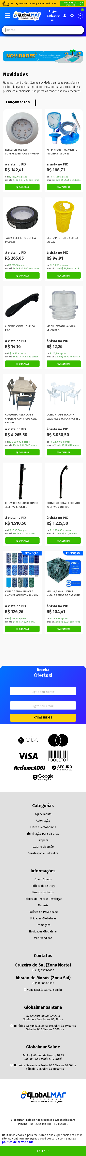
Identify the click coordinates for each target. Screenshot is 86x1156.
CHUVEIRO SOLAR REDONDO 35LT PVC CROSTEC (21, 504)
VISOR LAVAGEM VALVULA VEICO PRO (61, 328)
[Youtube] (43, 1111)
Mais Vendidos (43, 938)
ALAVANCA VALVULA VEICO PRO (20, 328)
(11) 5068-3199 (43, 983)
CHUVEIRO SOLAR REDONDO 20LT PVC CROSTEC (63, 504)
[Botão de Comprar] (22, 187)
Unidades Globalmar (43, 918)
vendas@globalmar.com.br (43, 990)
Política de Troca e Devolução (43, 899)
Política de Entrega (43, 886)
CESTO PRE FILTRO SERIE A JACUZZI (62, 239)
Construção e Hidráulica (43, 853)
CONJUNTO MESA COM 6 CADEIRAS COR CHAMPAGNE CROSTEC (21, 418)
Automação (43, 820)
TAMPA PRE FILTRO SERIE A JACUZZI (20, 239)
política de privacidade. (18, 1142)
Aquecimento (43, 814)
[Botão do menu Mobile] (7, 16)
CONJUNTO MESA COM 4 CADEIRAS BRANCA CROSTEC (63, 416)
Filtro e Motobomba (43, 827)
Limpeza (43, 840)
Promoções (43, 925)
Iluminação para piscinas (43, 833)
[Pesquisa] (77, 30)
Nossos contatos (43, 892)
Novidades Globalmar (43, 931)
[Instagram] (35, 1111)
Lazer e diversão (43, 847)
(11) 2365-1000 (43, 970)
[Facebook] (51, 1111)
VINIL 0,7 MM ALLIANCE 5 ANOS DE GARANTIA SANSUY (21, 593)
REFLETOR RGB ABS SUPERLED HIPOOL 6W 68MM (22, 151)
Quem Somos (43, 879)
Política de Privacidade (43, 912)
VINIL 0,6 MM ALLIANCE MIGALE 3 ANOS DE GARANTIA (63, 593)
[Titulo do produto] (22, 128)
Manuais (43, 905)
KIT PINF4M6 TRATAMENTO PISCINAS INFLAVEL (62, 151)
